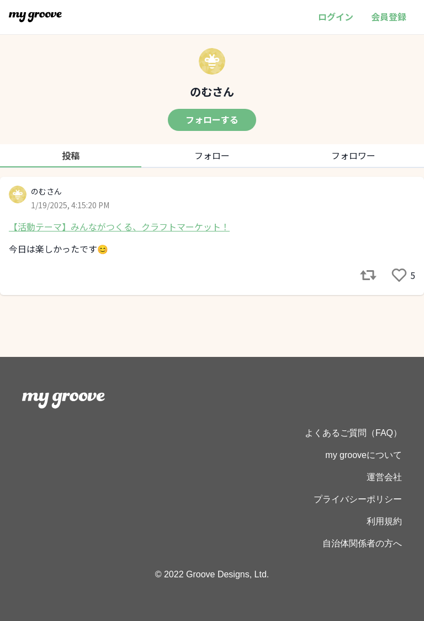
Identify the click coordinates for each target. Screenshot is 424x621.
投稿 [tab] (71, 155)
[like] (399, 275)
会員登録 (388, 16)
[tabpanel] (212, 236)
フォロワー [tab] (353, 155)
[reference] (368, 275)
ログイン (335, 16)
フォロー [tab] (212, 155)
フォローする (212, 119)
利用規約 (384, 521)
